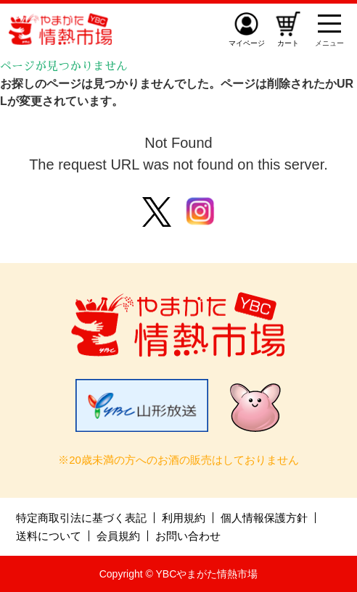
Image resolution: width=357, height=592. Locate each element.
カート (288, 43)
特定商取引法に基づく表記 (81, 517)
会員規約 (118, 535)
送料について (48, 535)
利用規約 (183, 517)
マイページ (247, 43)
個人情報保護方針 (264, 517)
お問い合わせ (188, 535)
